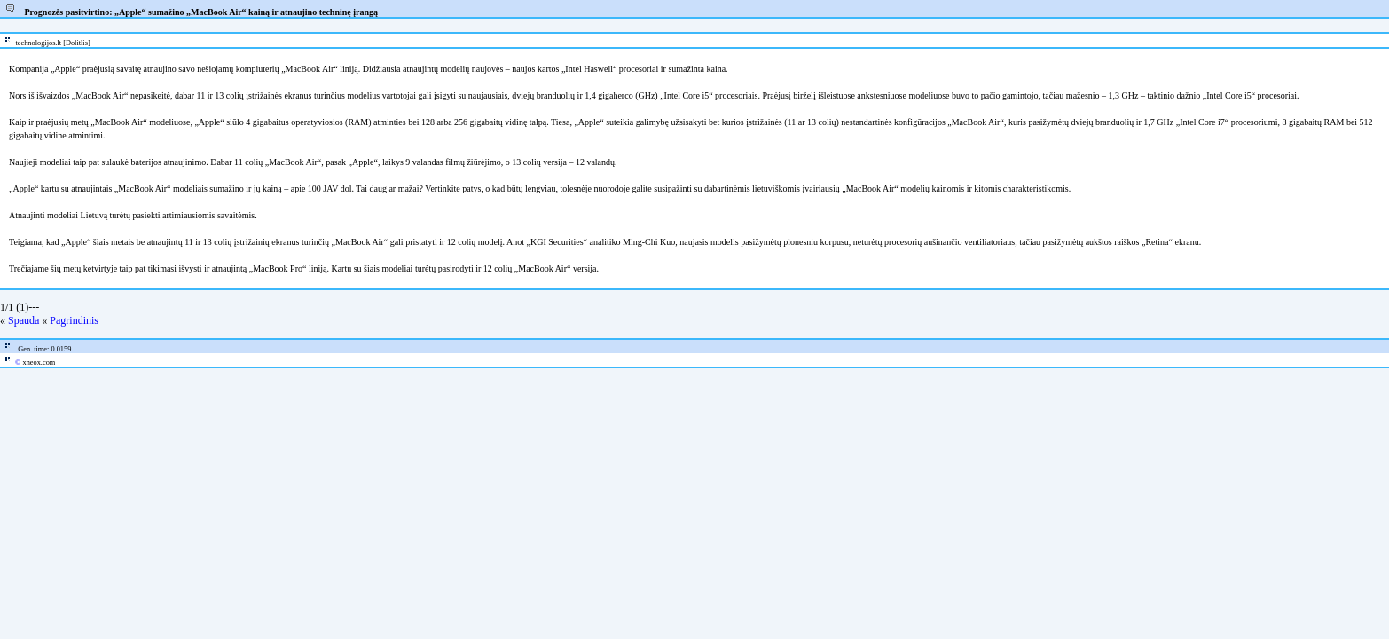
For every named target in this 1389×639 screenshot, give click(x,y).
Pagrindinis (74, 320)
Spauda (23, 320)
